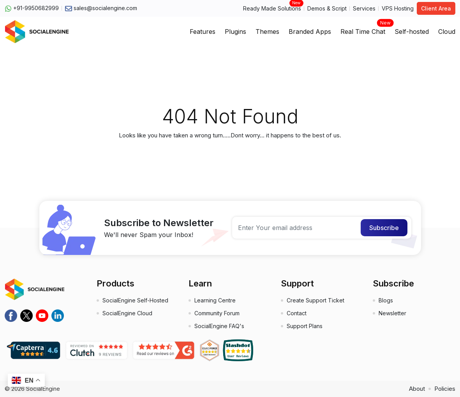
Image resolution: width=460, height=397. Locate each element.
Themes (267, 31)
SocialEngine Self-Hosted (135, 300)
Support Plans (305, 326)
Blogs (386, 300)
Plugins (235, 31)
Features (202, 31)
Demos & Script (327, 8)
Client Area (436, 8)
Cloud (446, 31)
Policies (444, 388)
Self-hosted (412, 31)
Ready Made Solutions (272, 8)
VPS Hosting (398, 8)
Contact (297, 313)
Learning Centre (215, 300)
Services (364, 8)
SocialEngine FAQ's (219, 326)
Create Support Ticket (315, 300)
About (417, 388)
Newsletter (392, 313)
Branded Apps (310, 31)
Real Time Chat (362, 29)
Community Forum (217, 313)
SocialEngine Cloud (127, 313)
